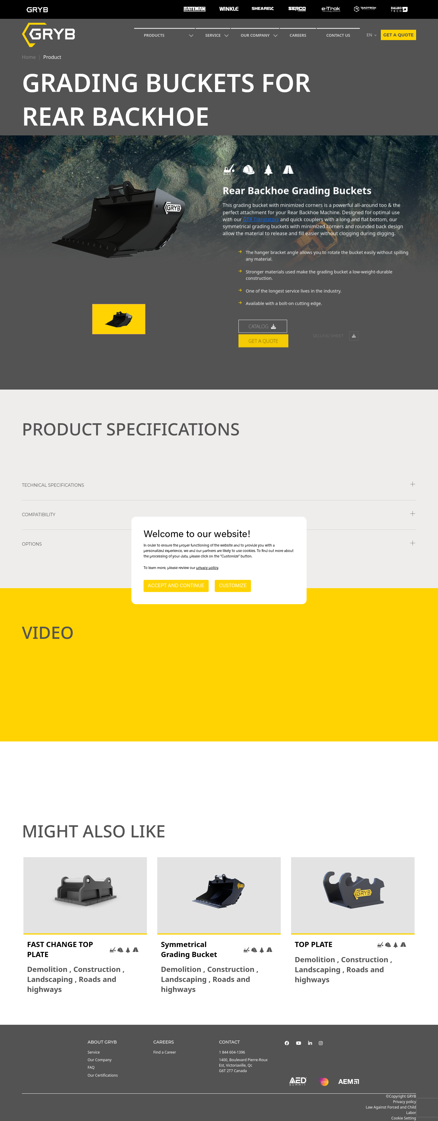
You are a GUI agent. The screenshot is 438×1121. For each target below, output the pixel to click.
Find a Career (164, 1052)
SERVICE (213, 35)
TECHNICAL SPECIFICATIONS (53, 485)
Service (94, 1052)
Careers (298, 35)
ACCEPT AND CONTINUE (176, 586)
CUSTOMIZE (233, 586)
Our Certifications (103, 1075)
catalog (263, 358)
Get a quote (398, 35)
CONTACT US (338, 35)
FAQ (91, 1067)
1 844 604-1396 (232, 1052)
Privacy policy (404, 1101)
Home (29, 57)
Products (154, 35)
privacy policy (207, 568)
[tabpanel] (85, 926)
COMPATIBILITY (38, 514)
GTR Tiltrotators (261, 235)
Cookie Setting (403, 1118)
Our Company (255, 35)
